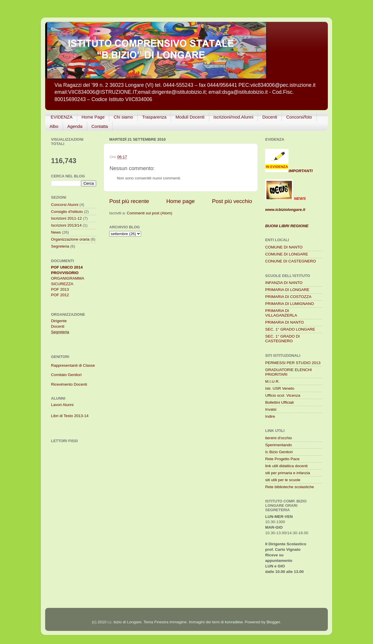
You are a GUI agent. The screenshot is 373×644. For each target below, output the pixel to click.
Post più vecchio (232, 201)
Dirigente (59, 321)
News (56, 232)
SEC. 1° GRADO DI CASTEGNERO (282, 338)
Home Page (93, 116)
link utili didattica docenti (286, 466)
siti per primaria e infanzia (287, 473)
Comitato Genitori (66, 375)
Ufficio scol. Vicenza (282, 395)
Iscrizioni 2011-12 (66, 218)
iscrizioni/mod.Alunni (234, 116)
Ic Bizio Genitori (279, 452)
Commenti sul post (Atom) (149, 213)
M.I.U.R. (272, 381)
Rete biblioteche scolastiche (289, 487)
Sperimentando (278, 445)
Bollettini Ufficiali (279, 402)
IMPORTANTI (289, 171)
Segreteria (60, 246)
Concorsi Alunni (64, 204)
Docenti (269, 116)
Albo (54, 126)
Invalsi (270, 409)
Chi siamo (123, 116)
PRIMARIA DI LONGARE (287, 289)
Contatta (100, 126)
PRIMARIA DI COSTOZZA (288, 296)
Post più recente (129, 201)
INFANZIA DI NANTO (283, 282)
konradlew (234, 622)
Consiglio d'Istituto (67, 211)
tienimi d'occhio (278, 438)
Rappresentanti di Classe (73, 365)
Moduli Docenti (189, 116)
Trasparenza (154, 116)
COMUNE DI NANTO (283, 247)
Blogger (273, 622)
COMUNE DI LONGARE (286, 254)
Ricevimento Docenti (69, 384)
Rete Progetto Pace (282, 459)
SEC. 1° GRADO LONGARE (290, 329)
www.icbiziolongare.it (285, 209)
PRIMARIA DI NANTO (284, 322)
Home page (180, 201)
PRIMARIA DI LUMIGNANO (289, 303)
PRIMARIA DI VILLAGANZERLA (281, 312)
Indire (270, 416)
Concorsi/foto (299, 116)
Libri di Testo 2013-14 (70, 416)
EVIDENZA (62, 116)
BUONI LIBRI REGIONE (287, 226)
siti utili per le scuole (282, 480)
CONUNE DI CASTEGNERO (290, 261)
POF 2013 (60, 289)
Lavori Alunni (62, 405)
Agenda (74, 126)
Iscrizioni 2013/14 (66, 225)
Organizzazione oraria (70, 239)
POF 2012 (60, 295)
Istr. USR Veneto (279, 388)
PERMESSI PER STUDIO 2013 (293, 363)
